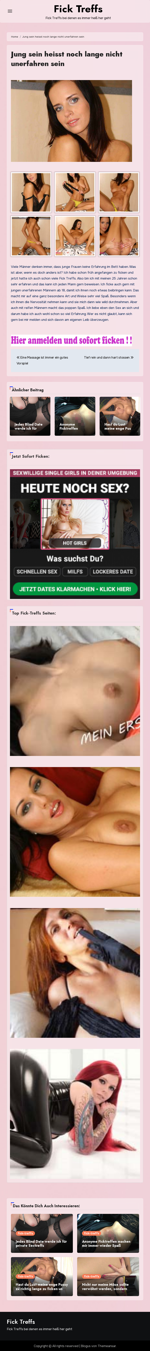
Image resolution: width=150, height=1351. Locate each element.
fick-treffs (25, 1232)
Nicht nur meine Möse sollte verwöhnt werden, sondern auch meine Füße (105, 1288)
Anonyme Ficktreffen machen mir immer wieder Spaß (75, 431)
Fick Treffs (21, 1321)
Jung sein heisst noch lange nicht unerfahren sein (68, 59)
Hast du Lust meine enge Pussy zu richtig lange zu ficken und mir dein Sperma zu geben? (42, 1288)
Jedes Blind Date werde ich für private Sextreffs (29, 428)
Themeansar (107, 1345)
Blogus (86, 1345)
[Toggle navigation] (10, 11)
